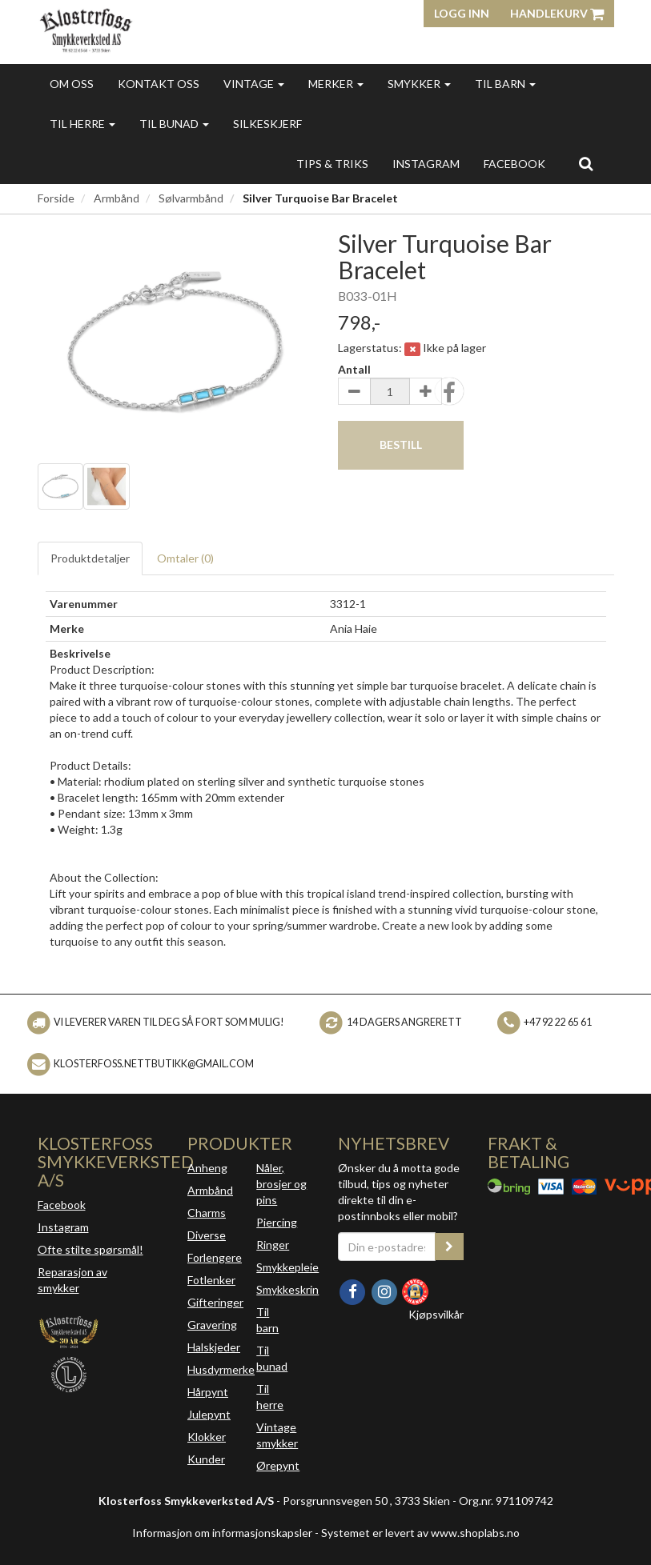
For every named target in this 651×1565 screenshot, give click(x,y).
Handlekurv (557, 13)
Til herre (82, 123)
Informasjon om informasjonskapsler (222, 1532)
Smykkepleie (287, 1267)
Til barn (505, 83)
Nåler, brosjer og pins (281, 1184)
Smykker (419, 83)
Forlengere (214, 1257)
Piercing (276, 1222)
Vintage (253, 83)
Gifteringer (215, 1302)
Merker (336, 83)
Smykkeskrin (287, 1289)
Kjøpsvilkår (436, 1314)
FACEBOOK (514, 163)
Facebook (62, 1204)
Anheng (207, 1168)
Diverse (206, 1235)
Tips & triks (332, 163)
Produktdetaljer (90, 558)
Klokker (206, 1436)
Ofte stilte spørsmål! (90, 1249)
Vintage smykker (277, 1435)
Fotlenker (211, 1280)
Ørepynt (277, 1465)
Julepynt (209, 1414)
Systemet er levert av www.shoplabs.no (420, 1532)
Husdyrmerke (221, 1369)
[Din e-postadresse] (387, 1246)
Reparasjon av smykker (72, 1280)
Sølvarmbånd (191, 198)
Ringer (272, 1244)
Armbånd (116, 198)
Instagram (63, 1227)
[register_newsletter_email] (449, 1246)
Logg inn (461, 13)
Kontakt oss (158, 83)
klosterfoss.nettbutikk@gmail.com (154, 1064)
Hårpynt (207, 1392)
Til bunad (174, 123)
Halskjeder (213, 1347)
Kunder (206, 1459)
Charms (206, 1212)
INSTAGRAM (426, 163)
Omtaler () (185, 558)
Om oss (72, 83)
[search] (585, 163)
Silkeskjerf (267, 123)
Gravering (212, 1324)
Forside (56, 198)
